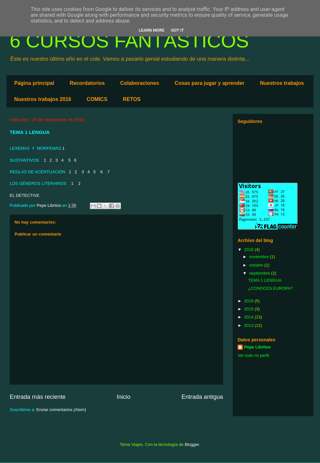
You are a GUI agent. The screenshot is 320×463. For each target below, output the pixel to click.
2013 (249, 325)
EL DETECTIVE (24, 195)
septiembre (260, 273)
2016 (249, 300)
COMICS (97, 99)
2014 (249, 317)
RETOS (132, 99)
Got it (177, 30)
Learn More (152, 30)
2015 (249, 309)
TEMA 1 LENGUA (264, 280)
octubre (256, 265)
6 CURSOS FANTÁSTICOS (129, 41)
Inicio (123, 397)
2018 (249, 249)
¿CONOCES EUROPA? (270, 288)
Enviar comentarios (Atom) (61, 409)
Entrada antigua (202, 397)
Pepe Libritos (257, 347)
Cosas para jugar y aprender (209, 83)
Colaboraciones (139, 83)
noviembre (259, 256)
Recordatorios (87, 83)
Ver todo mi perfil (253, 355)
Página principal (34, 83)
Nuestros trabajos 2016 (42, 99)
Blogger (192, 444)
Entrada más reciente (38, 397)
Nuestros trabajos (282, 83)
